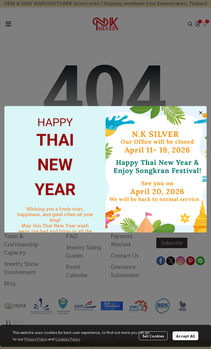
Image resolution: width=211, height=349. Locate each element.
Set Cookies (153, 335)
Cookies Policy (67, 338)
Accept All (185, 335)
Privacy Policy (35, 338)
